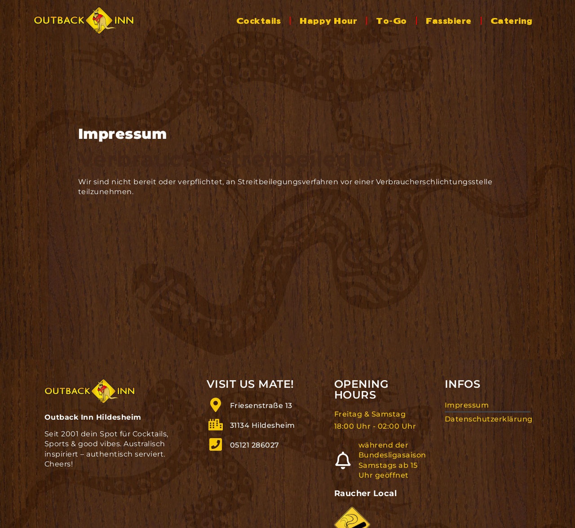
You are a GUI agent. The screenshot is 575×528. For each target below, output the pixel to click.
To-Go (391, 20)
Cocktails (258, 20)
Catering (511, 20)
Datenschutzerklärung (488, 426)
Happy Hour (328, 20)
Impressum (467, 412)
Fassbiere (449, 20)
